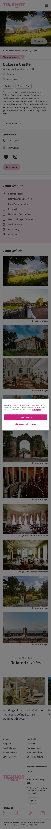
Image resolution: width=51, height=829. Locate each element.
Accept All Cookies (25, 417)
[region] (25, 414)
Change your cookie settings (25, 424)
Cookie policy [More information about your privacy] (36, 410)
